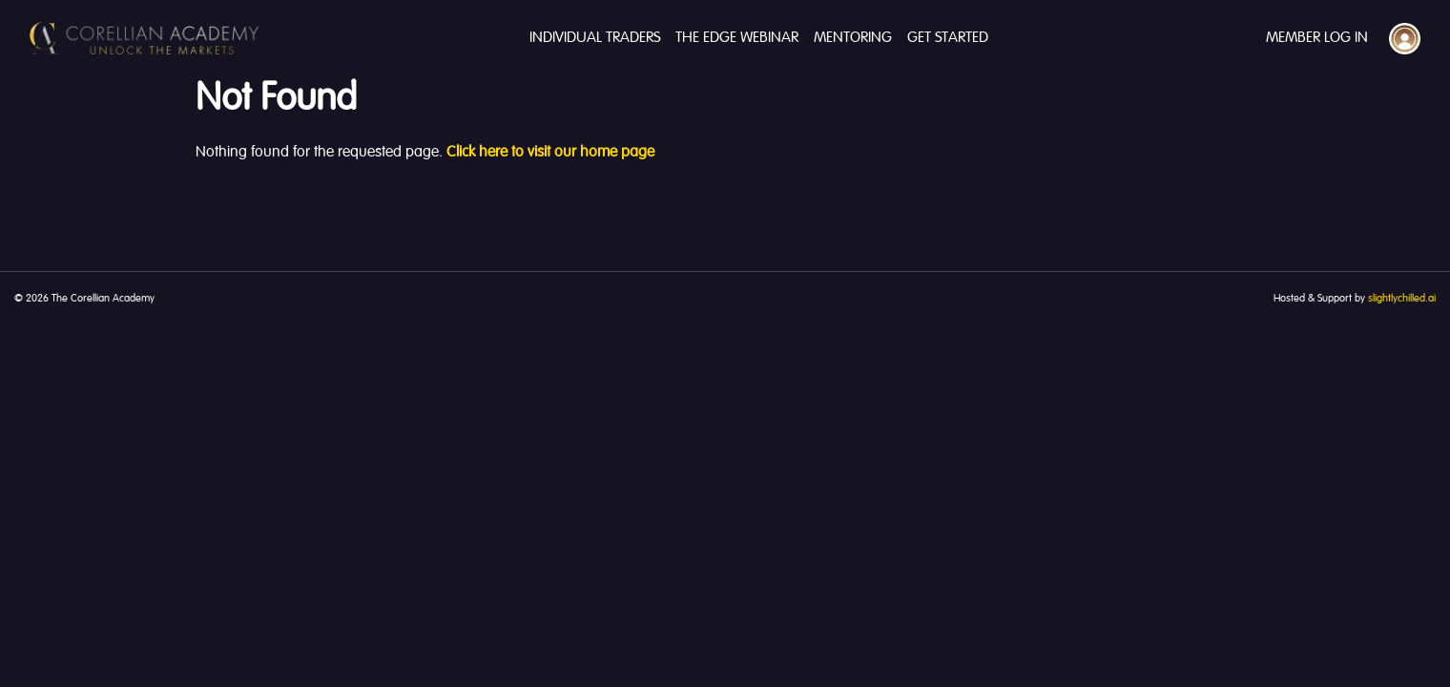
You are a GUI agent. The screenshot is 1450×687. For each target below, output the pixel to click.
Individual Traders (594, 38)
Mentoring (853, 38)
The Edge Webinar (736, 38)
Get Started (947, 38)
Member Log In (1317, 38)
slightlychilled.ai (1402, 298)
